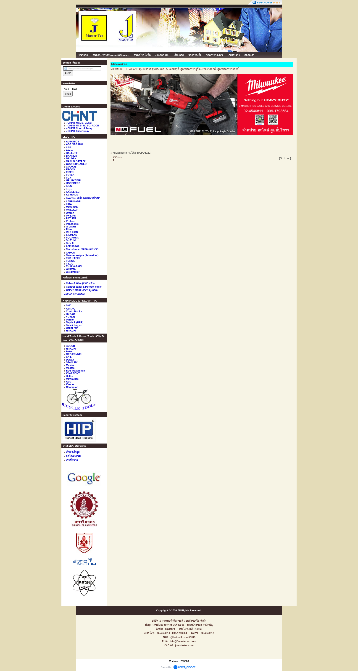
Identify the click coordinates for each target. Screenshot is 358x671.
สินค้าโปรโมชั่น (142, 55)
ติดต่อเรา (249, 55)
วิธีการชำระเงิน (214, 55)
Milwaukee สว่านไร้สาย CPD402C (132, 152)
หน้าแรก (83, 55)
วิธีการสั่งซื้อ (195, 55)
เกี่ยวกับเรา (234, 55)
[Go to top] (285, 158)
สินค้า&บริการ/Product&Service (110, 55)
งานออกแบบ (162, 55)
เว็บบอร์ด (179, 55)
